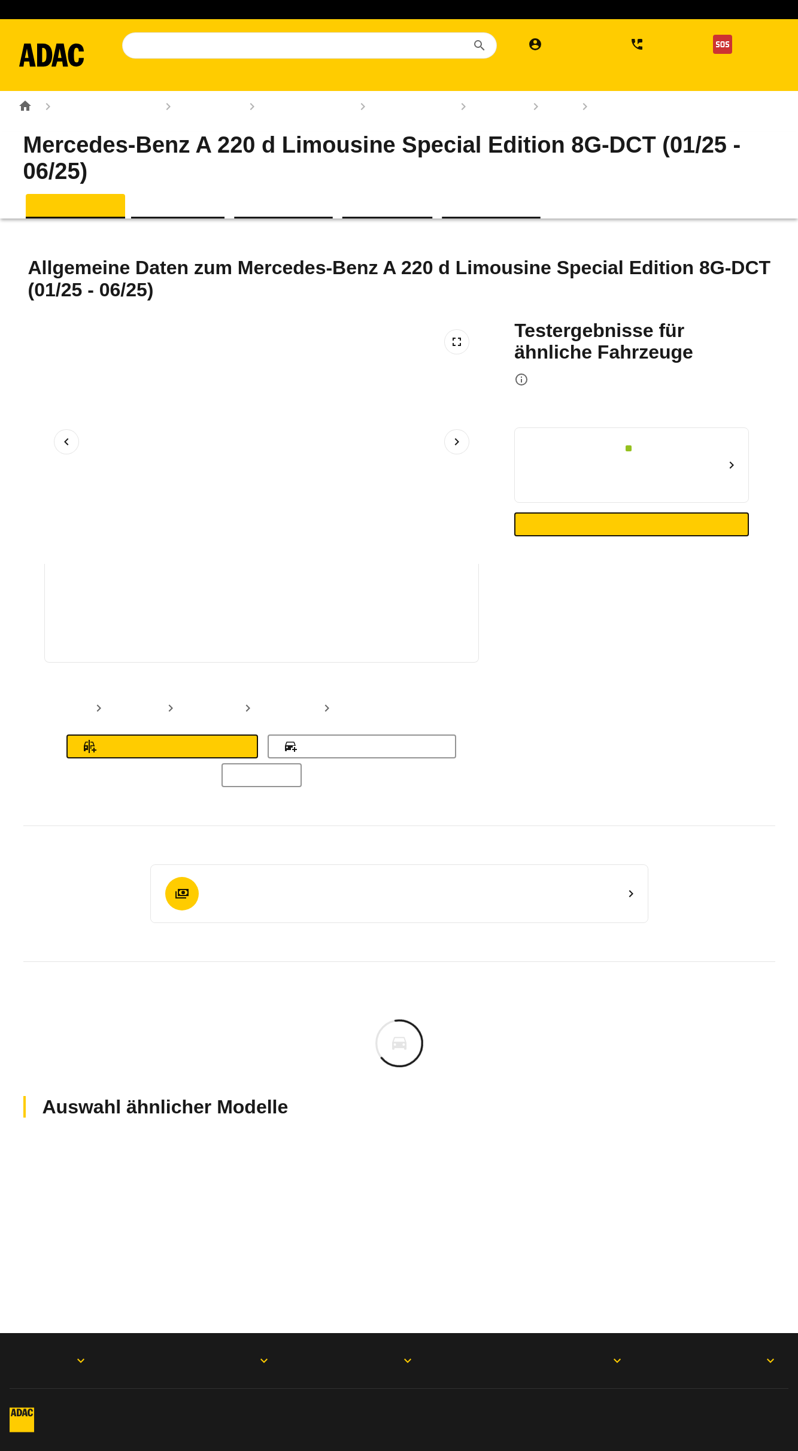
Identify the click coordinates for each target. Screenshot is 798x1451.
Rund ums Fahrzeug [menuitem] (377, 79)
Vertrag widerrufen (701, 1409)
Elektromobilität (440, 9)
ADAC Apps (54, 1360)
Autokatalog (198, 134)
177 (549, 134)
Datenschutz (247, 1409)
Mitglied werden (143, 9)
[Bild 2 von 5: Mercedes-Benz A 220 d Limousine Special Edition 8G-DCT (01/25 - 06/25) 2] (191, 631)
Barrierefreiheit (138, 1430)
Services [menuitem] (623, 79)
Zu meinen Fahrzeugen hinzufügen (362, 774)
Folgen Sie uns (382, 1360)
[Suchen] (479, 45)
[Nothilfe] (741, 44)
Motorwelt (740, 1360)
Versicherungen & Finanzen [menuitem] (514, 79)
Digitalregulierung (558, 1409)
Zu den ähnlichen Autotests (632, 552)
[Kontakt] (655, 44)
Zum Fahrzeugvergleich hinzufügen (162, 774)
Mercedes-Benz (401, 134)
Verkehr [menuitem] (680, 79)
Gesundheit (654, 9)
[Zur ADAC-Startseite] (61, 55)
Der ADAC (558, 1360)
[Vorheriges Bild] (66, 469)
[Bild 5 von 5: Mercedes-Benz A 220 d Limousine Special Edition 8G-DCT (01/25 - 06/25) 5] (475, 631)
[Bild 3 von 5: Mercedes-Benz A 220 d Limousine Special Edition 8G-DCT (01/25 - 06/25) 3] (286, 631)
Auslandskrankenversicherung (327, 9)
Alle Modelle (261, 803)
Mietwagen (221, 9)
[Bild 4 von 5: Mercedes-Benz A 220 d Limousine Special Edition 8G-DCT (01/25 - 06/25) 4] (380, 631)
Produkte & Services (219, 1360)
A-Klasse (487, 134)
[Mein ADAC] (562, 44)
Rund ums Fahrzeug (96, 134)
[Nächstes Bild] (456, 469)
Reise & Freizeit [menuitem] (269, 79)
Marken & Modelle (295, 134)
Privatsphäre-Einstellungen (397, 1409)
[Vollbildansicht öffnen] (456, 369)
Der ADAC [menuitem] (167, 107)
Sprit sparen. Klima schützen (550, 9)
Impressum (130, 1409)
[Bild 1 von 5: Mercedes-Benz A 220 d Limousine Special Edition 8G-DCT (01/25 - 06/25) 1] (96, 631)
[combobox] (319, 45)
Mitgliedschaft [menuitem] (177, 79)
